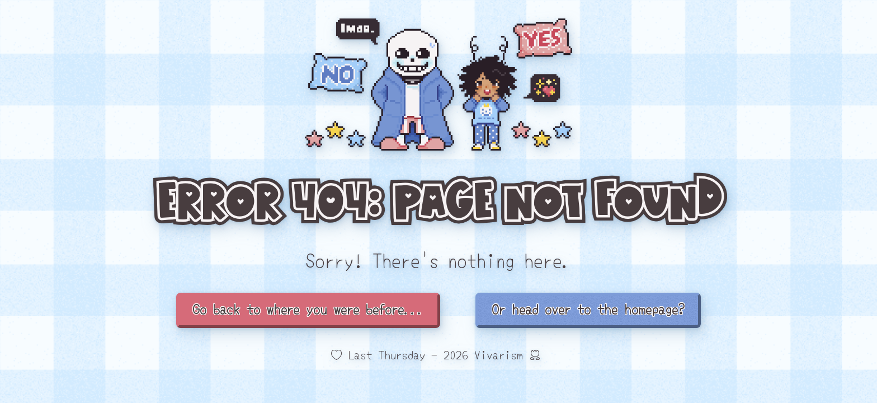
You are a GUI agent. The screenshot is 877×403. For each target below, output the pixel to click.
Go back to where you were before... (308, 308)
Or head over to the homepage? (588, 308)
